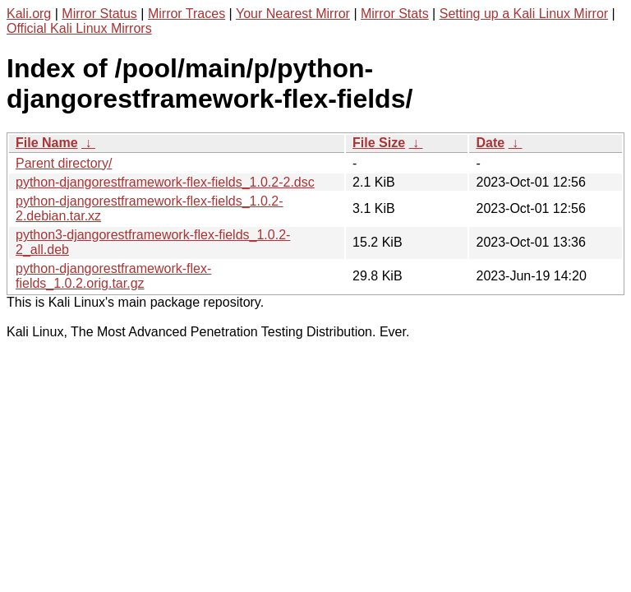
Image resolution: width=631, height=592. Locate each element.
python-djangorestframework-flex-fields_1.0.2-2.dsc (165, 182)
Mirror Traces (186, 14)
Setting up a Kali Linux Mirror (524, 14)
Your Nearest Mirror (293, 14)
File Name (47, 143)
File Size (378, 143)
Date (490, 143)
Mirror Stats (395, 14)
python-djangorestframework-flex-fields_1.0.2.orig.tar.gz (113, 275)
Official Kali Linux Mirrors (79, 28)
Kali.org (29, 14)
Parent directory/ (64, 163)
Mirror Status (99, 14)
